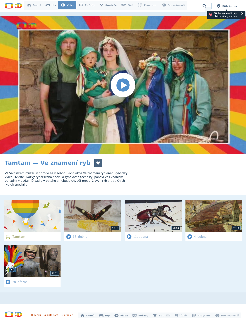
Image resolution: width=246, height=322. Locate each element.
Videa (69, 6)
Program (148, 6)
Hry (52, 6)
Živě (129, 6)
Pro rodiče (68, 314)
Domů (35, 6)
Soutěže (110, 6)
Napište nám (52, 314)
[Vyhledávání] (204, 6)
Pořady (88, 6)
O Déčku (37, 314)
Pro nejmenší (173, 6)
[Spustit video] (123, 85)
